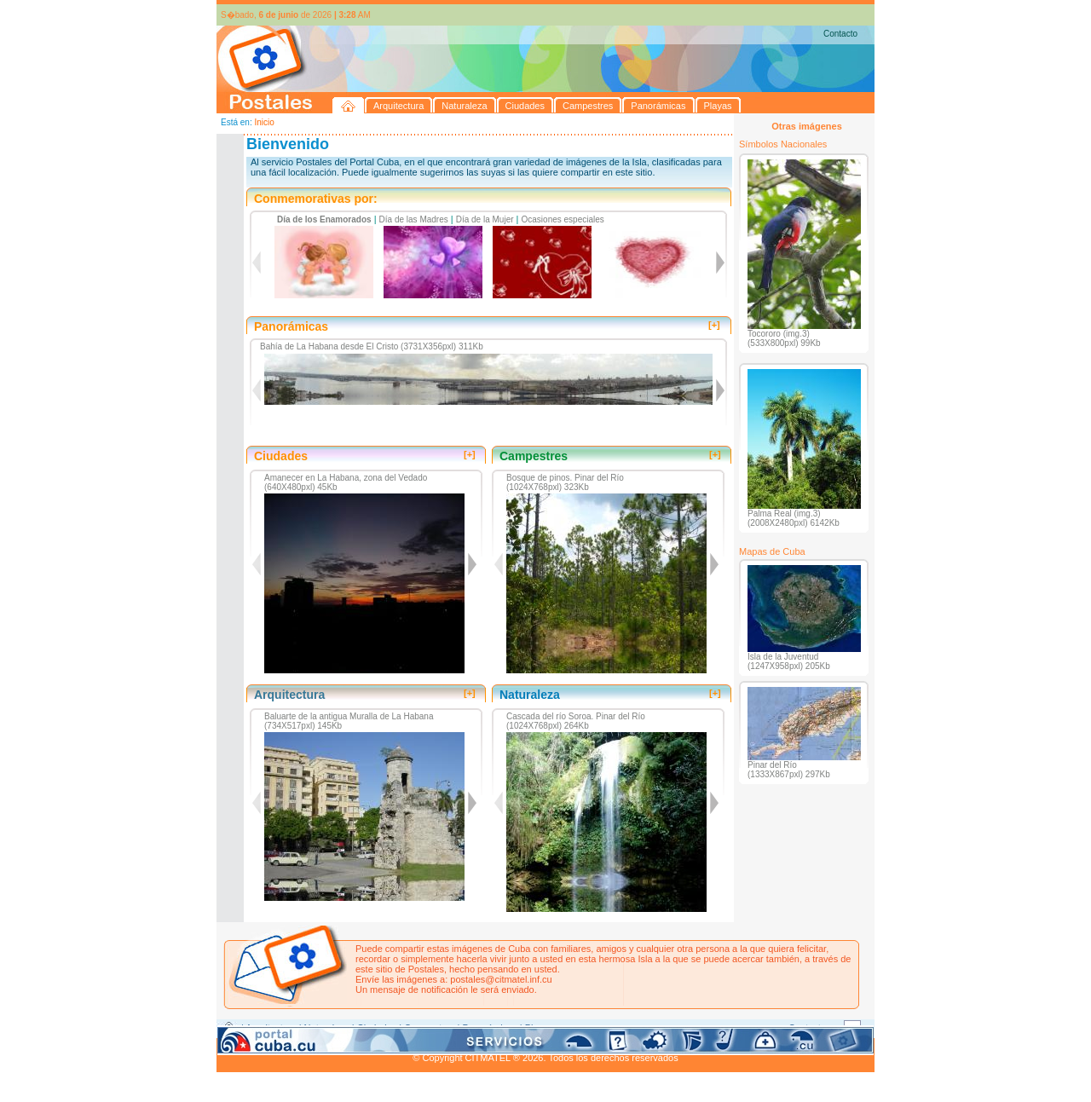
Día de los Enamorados (324, 219)
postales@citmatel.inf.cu (500, 979)
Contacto (840, 33)
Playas (539, 1028)
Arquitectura (270, 1028)
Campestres (429, 1028)
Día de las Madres (413, 219)
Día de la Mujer (485, 219)
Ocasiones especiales (563, 219)
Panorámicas (490, 1028)
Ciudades (376, 1028)
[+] (714, 325)
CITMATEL (620, 1047)
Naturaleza (326, 1028)
